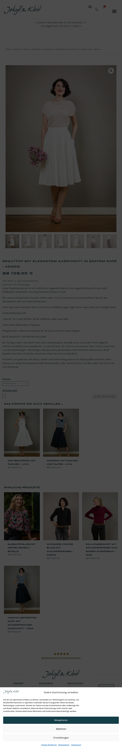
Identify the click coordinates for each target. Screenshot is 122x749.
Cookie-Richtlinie (49, 745)
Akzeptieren (61, 720)
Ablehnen (61, 728)
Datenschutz (63, 745)
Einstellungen (61, 737)
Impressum (76, 745)
